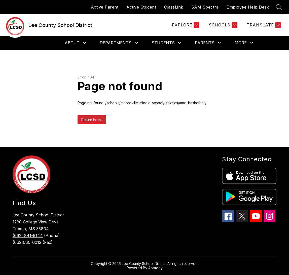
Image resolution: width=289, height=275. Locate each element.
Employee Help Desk (248, 7)
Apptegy (155, 268)
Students (163, 42)
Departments (115, 42)
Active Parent (105, 7)
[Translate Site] (263, 25)
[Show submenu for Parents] (204, 43)
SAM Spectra (205, 7)
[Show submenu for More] (241, 43)
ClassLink (173, 7)
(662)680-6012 (27, 242)
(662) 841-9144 (28, 235)
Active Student (141, 7)
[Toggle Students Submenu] (180, 43)
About (72, 42)
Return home (91, 119)
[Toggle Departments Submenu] (136, 43)
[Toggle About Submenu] (85, 43)
